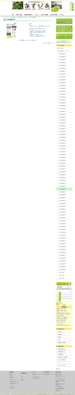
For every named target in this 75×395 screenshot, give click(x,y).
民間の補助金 (58, 390)
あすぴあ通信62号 (62, 154)
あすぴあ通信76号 (62, 114)
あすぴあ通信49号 (62, 191)
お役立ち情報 (53, 14)
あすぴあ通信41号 (62, 214)
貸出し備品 (12, 388)
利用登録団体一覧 (61, 351)
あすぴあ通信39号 (62, 220)
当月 (22, 376)
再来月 (22, 380)
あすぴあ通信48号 (62, 194)
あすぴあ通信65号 (62, 145)
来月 (22, 378)
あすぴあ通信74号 (62, 120)
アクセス (61, 14)
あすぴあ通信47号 (62, 197)
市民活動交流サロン (36, 377)
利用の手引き (61, 346)
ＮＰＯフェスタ (36, 379)
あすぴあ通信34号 (62, 235)
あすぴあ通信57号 (62, 168)
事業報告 (60, 334)
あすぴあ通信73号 (62, 122)
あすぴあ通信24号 (62, 263)
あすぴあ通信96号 (62, 56)
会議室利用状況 (28, 14)
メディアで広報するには (60, 379)
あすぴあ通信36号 (62, 229)
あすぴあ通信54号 (62, 177)
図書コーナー (12, 377)
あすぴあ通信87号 (62, 82)
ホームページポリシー (62, 365)
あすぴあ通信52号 (62, 183)
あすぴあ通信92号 (62, 68)
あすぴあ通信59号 (62, 163)
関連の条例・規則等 (62, 342)
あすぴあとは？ (61, 328)
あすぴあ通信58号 (62, 166)
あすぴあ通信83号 (62, 94)
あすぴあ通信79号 (62, 105)
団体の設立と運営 (59, 374)
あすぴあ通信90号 (62, 74)
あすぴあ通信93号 (62, 65)
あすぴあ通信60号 (62, 160)
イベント (36, 14)
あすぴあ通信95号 (62, 59)
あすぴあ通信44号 (62, 206)
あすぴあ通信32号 (62, 240)
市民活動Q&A (60, 354)
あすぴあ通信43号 (62, 209)
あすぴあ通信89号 (62, 76)
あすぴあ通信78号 (62, 108)
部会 (59, 339)
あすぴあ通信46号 (62, 200)
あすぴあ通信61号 (62, 157)
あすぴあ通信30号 (62, 246)
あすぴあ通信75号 (62, 117)
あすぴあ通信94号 (62, 62)
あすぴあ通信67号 (62, 140)
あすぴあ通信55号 (62, 174)
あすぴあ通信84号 (62, 91)
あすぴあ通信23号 (62, 266)
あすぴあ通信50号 (62, 189)
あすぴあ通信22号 (62, 269)
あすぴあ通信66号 (62, 143)
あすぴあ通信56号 (62, 171)
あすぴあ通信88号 (62, 79)
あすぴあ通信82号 (62, 97)
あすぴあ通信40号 (62, 217)
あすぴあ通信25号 (62, 260)
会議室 (11, 374)
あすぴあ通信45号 (62, 203)
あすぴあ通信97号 (62, 53)
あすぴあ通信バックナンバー (22, 17)
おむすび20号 (61, 275)
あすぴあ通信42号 (62, 212)
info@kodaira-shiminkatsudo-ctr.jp (63, 325)
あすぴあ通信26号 (62, 258)
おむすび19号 (61, 278)
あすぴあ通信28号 (62, 252)
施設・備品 (19, 14)
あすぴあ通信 (44, 14)
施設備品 (11, 372)
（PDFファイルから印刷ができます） (37, 28)
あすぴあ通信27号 (62, 255)
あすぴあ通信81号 (62, 99)
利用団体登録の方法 (62, 349)
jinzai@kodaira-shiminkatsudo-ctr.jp (63, 42)
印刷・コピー (12, 386)
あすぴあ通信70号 (62, 131)
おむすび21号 (61, 272)
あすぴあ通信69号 (62, 134)
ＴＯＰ (12, 14)
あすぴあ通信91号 (62, 71)
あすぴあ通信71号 (62, 128)
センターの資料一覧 (62, 359)
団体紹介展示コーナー (14, 381)
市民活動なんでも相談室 (62, 357)
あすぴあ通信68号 (62, 137)
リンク (59, 362)
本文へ (71, 2)
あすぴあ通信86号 (62, 85)
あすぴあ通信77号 (62, 111)
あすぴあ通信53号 (62, 180)
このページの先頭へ (47, 43)
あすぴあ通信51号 (62, 186)
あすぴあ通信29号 (62, 249)
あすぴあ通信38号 (62, 223)
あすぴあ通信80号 (62, 102)
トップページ (5, 17)
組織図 (59, 337)
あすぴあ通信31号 (62, 243)
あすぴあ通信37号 (62, 226)
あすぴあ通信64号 (62, 148)
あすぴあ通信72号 (62, 125)
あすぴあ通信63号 (62, 151)
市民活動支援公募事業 (60, 388)
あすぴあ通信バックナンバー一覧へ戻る (27, 40)
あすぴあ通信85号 (62, 88)
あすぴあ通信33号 (62, 237)
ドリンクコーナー (13, 379)
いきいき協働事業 (59, 386)
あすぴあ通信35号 (62, 232)
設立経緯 (60, 331)
